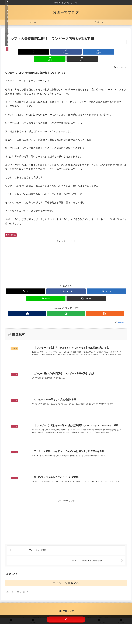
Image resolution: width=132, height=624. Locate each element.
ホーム (30, 613)
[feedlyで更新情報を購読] (66, 306)
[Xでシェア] (25, 52)
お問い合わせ (41, 613)
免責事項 (68, 613)
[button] (107, 52)
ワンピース (11, 228)
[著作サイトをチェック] (60, 306)
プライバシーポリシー (84, 613)
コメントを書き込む (66, 579)
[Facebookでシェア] (45, 52)
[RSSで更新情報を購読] (72, 306)
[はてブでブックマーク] (66, 52)
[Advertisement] (66, 254)
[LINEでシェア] (86, 52)
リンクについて (55, 613)
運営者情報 (100, 613)
